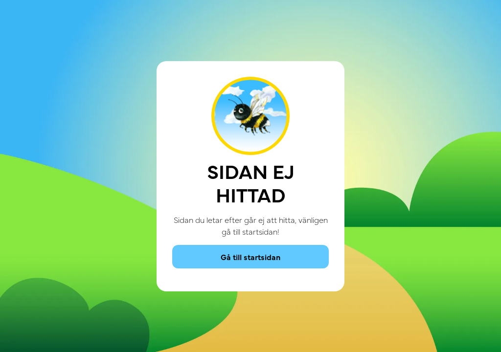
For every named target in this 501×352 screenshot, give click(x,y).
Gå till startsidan (250, 256)
